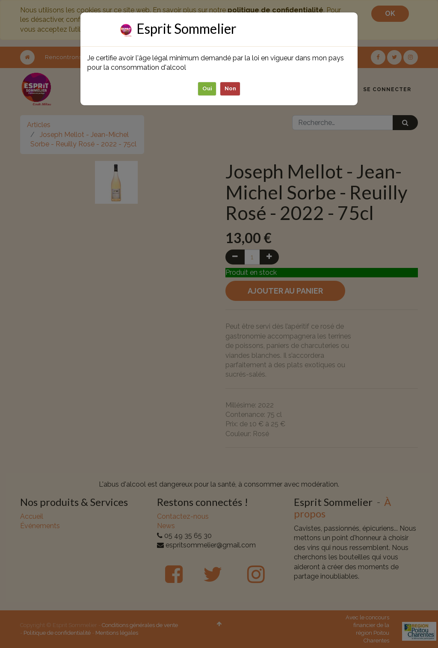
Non (230, 88)
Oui (207, 88)
